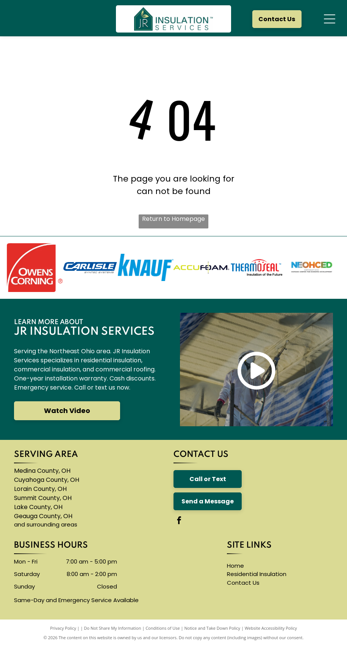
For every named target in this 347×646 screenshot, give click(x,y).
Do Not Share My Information (112, 628)
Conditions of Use (162, 628)
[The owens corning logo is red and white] (35, 267)
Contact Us (243, 583)
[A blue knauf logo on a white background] (146, 267)
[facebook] (179, 521)
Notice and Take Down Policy (212, 628)
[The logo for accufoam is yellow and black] (201, 267)
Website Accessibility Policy (271, 628)
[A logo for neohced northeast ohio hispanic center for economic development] (312, 267)
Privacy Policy (63, 628)
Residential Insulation (256, 574)
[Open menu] (329, 19)
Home (235, 566)
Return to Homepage (173, 218)
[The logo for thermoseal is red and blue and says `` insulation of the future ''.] (257, 267)
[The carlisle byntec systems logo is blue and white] (90, 267)
